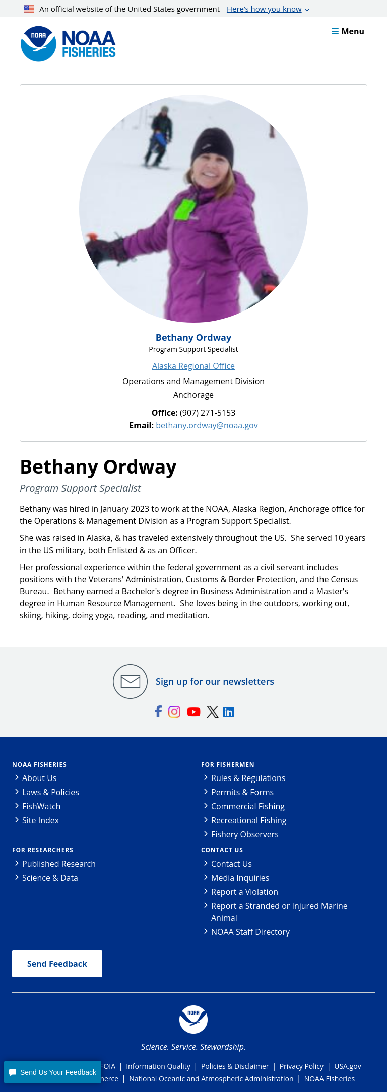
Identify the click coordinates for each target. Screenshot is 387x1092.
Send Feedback (57, 963)
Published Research (59, 863)
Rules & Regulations (248, 778)
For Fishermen (227, 764)
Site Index (40, 820)
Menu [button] (348, 31)
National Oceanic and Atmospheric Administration (211, 1078)
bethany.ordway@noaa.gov (207, 425)
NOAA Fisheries (39, 764)
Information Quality (158, 1066)
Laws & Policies (50, 792)
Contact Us (222, 850)
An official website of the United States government (163, 9)
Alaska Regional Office (193, 365)
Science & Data (50, 877)
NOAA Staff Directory (250, 932)
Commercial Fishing (248, 806)
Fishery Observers (245, 834)
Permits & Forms (242, 792)
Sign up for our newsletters (215, 681)
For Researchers (42, 850)
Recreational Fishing (248, 820)
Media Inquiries (240, 877)
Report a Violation (244, 891)
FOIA (107, 1066)
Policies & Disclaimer (235, 1066)
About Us (39, 778)
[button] (52, 1072)
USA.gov (347, 1066)
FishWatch (41, 806)
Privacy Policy (302, 1066)
